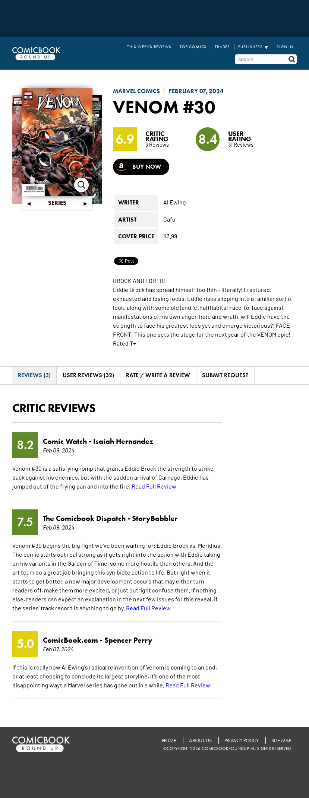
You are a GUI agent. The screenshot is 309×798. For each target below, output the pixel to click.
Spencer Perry (128, 639)
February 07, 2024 (196, 91)
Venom (146, 107)
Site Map (281, 740)
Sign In (285, 46)
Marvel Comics (136, 91)
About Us (200, 740)
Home (169, 740)
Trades (222, 46)
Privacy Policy (241, 740)
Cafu (169, 218)
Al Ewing (174, 201)
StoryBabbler (154, 518)
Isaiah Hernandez (123, 440)
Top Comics (193, 46)
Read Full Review (154, 485)
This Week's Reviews (149, 46)
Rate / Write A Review (158, 374)
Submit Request (225, 374)
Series (57, 202)
